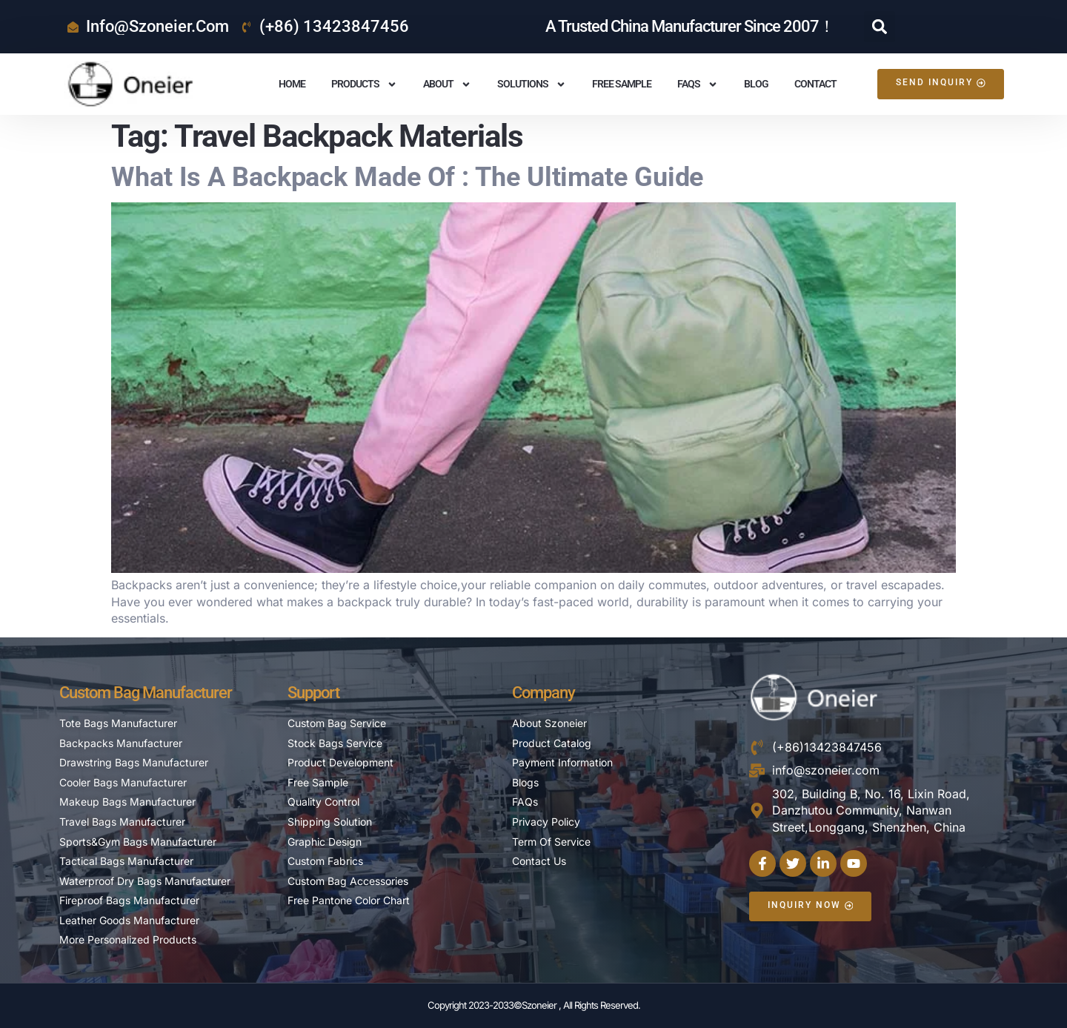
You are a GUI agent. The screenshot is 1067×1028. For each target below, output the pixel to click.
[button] (879, 26)
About (447, 84)
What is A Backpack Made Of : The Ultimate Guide (407, 177)
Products (364, 84)
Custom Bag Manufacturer (145, 692)
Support (313, 692)
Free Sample (621, 84)
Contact (815, 84)
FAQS (697, 84)
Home (292, 84)
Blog (756, 84)
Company (543, 692)
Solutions (531, 84)
